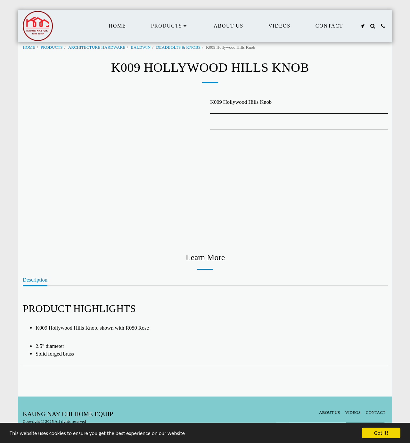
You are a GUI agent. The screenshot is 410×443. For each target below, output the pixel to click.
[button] (362, 26)
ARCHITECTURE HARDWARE (96, 47)
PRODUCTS (52, 47)
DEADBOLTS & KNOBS (178, 47)
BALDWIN (141, 47)
